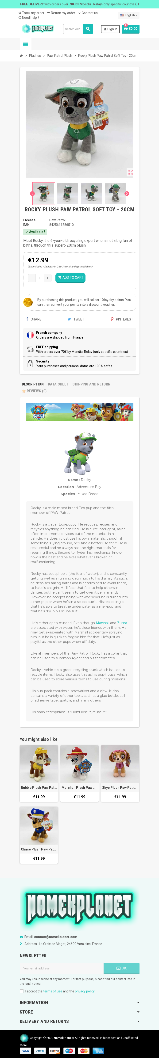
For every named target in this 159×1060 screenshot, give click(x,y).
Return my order (61, 13)
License (29, 220)
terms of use (52, 991)
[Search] (78, 29)
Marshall (102, 623)
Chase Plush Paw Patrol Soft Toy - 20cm (39, 849)
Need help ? (28, 17)
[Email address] (62, 968)
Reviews (34, 391)
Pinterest (122, 319)
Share (33, 319)
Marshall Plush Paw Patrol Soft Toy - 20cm (79, 787)
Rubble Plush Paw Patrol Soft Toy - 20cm (39, 787)
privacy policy (85, 991)
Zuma (122, 623)
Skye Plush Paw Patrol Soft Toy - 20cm (120, 787)
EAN (26, 225)
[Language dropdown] (129, 15)
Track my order (31, 13)
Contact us (88, 13)
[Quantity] (39, 278)
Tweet (76, 319)
